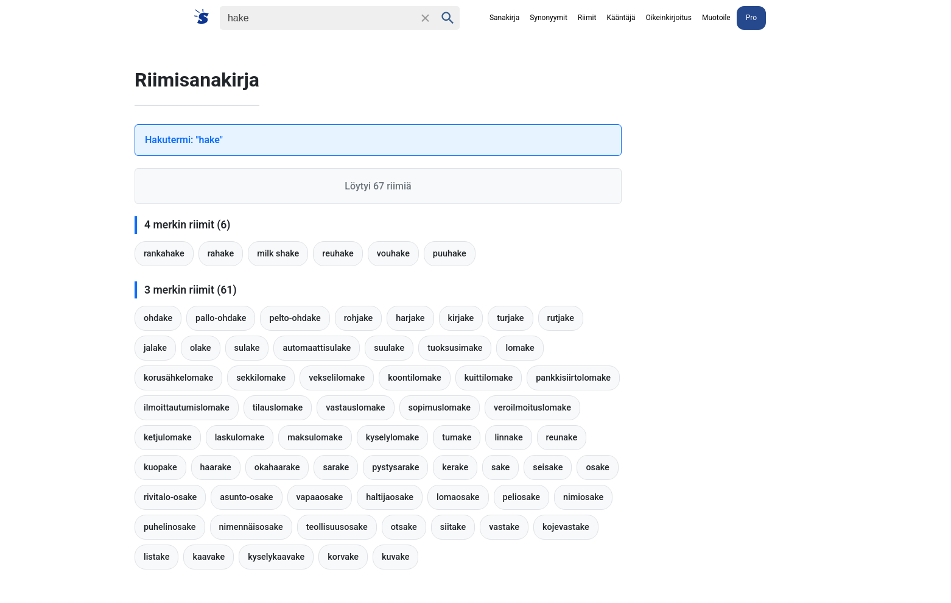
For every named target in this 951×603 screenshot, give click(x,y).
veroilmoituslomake (532, 408)
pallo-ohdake (220, 318)
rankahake (164, 254)
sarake (336, 467)
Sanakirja (504, 17)
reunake (562, 437)
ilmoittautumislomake (187, 408)
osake (597, 467)
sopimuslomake (440, 408)
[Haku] (317, 18)
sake (500, 467)
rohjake (358, 318)
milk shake (278, 254)
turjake (510, 318)
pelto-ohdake (294, 318)
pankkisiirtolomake (573, 378)
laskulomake (240, 437)
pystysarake (395, 467)
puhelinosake (170, 527)
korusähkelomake (178, 378)
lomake (519, 348)
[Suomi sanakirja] (205, 17)
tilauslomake (278, 408)
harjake (410, 318)
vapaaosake (320, 497)
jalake (155, 348)
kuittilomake (489, 378)
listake (156, 557)
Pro (751, 17)
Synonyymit (548, 17)
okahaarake (277, 467)
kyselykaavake (276, 557)
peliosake (522, 497)
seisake (548, 467)
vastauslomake (355, 408)
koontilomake (414, 378)
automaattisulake (316, 348)
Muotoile (716, 17)
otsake (404, 527)
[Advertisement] (749, 231)
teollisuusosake (337, 527)
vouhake (393, 254)
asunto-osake (246, 497)
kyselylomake (392, 437)
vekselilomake (337, 378)
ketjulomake (168, 437)
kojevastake (565, 527)
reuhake (338, 254)
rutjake (560, 318)
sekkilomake (261, 378)
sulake (247, 348)
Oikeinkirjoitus (668, 17)
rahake (221, 254)
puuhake (449, 254)
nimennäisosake (251, 527)
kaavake (208, 557)
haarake (215, 467)
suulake (389, 348)
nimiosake (583, 497)
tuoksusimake (454, 348)
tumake (456, 437)
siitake (453, 527)
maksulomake (314, 437)
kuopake (160, 467)
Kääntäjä (620, 17)
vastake (504, 527)
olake (200, 348)
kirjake (461, 318)
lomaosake (458, 497)
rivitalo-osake (170, 497)
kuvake (395, 557)
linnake (508, 437)
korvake (343, 557)
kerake (455, 467)
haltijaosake (389, 497)
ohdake (158, 318)
